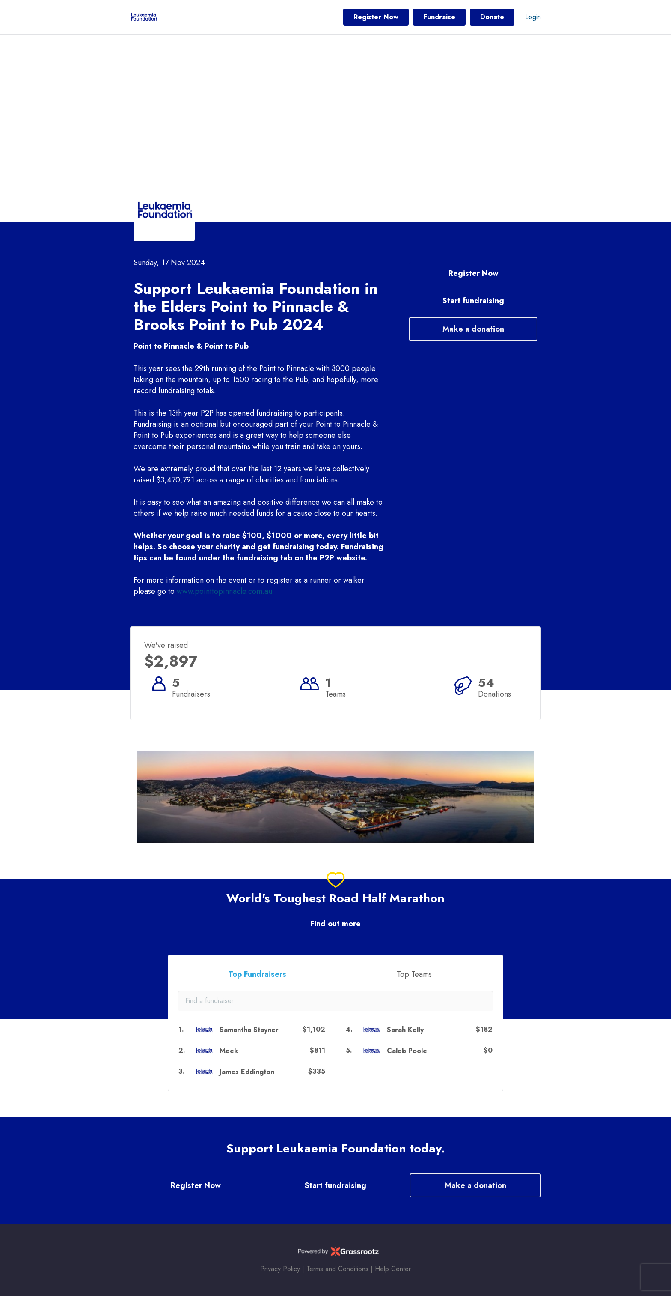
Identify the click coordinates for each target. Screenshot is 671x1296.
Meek (229, 1051)
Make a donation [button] (473, 329)
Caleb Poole (407, 1051)
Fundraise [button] (439, 17)
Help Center (393, 1269)
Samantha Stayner (249, 1030)
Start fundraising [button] (473, 300)
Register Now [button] (375, 17)
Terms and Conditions (337, 1269)
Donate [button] (492, 17)
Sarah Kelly (405, 1030)
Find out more (335, 924)
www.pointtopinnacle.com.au (224, 591)
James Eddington (247, 1072)
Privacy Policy (280, 1269)
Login (533, 17)
